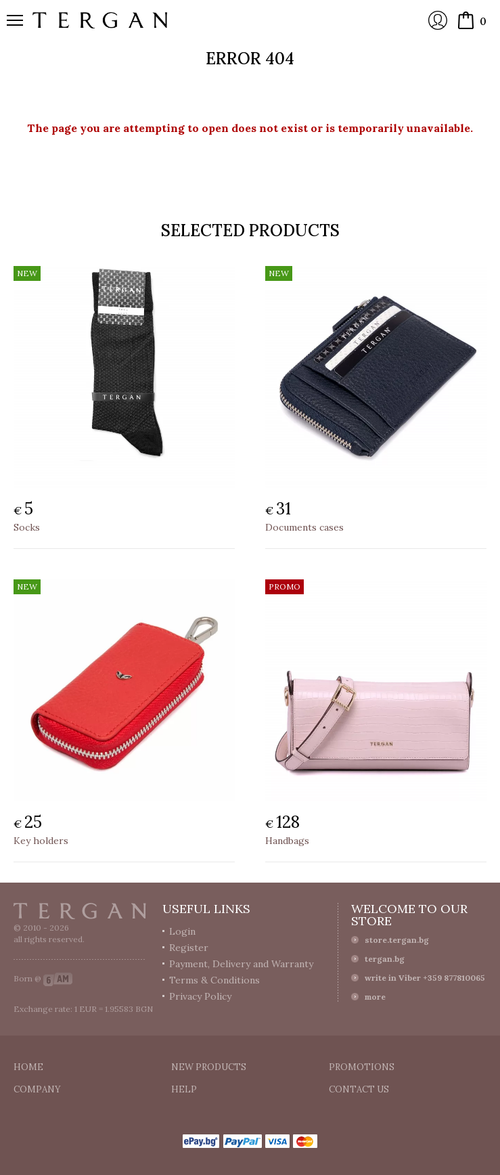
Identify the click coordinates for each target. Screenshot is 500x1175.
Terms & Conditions (214, 980)
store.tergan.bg (397, 940)
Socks (27, 527)
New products (208, 1067)
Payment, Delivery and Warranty (241, 964)
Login (438, 20)
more (375, 997)
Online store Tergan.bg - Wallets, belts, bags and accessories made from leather (100, 20)
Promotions (361, 1067)
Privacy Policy (200, 996)
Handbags (287, 841)
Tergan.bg (80, 911)
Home (28, 1067)
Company (37, 1089)
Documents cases (304, 527)
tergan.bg (385, 959)
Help (184, 1089)
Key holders (41, 841)
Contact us (359, 1089)
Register (188, 947)
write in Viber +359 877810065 (425, 978)
